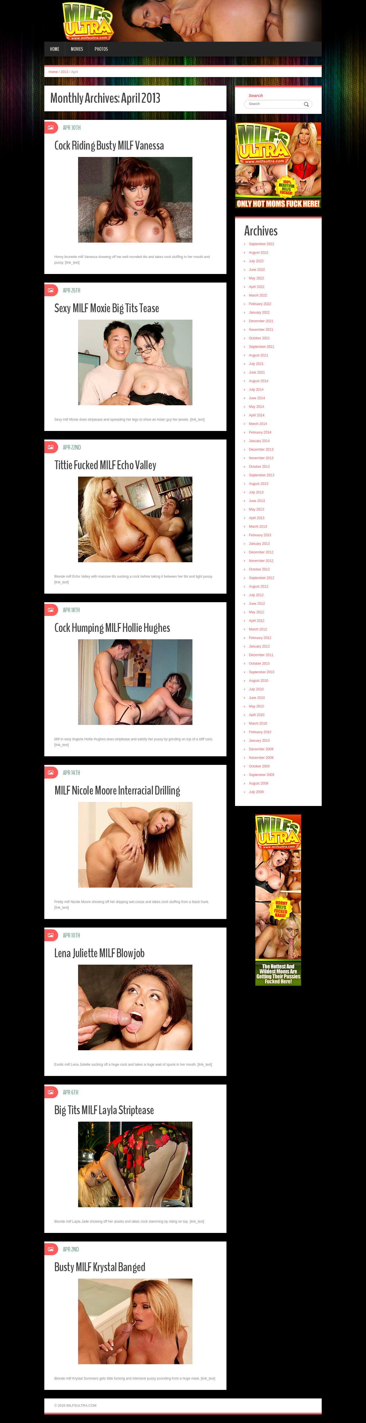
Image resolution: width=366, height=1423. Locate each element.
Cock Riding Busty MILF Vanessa (111, 145)
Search (256, 95)
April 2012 (257, 621)
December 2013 (262, 450)
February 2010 (261, 733)
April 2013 (257, 519)
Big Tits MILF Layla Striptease (106, 1110)
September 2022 (262, 245)
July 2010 (257, 690)
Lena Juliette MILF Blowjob (102, 953)
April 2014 (257, 416)
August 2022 (259, 253)
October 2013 (260, 467)
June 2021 (258, 373)
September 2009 (262, 775)
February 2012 (261, 638)
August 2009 (259, 784)
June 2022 (258, 270)
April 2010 (257, 715)
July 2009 (257, 793)
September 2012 (262, 579)
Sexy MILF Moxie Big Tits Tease (109, 308)
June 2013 (258, 501)
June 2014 (258, 399)
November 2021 (262, 330)
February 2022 (261, 305)
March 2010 (259, 724)
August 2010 (259, 681)
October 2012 (260, 570)
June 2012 (258, 604)
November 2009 (262, 758)
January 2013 (260, 544)
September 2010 (262, 673)
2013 (64, 72)
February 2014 (261, 433)
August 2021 (259, 356)
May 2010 (257, 707)
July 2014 (257, 390)
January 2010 (260, 741)
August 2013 (259, 484)
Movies (77, 49)
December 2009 (262, 750)
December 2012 (262, 553)
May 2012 (257, 613)
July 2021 (257, 364)
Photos (101, 49)
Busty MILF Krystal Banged (102, 1267)
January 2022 (260, 313)
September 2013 (262, 476)
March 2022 (259, 296)
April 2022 (257, 287)
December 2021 (262, 322)
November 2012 (262, 561)
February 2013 (261, 536)
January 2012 (260, 647)
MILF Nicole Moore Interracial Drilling (120, 790)
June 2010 (258, 698)
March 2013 (259, 527)
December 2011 (262, 656)
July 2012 (257, 596)
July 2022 (257, 262)
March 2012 (259, 630)
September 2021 (262, 347)
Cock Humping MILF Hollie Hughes (115, 627)
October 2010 (260, 664)
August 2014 (259, 382)
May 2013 (257, 510)
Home (54, 49)
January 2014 (260, 442)
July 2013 (257, 493)
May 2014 (257, 407)
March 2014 (259, 424)
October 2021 (260, 339)
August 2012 (259, 587)
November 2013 (262, 459)
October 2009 (260, 767)
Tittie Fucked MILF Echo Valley (107, 465)
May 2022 (257, 279)
